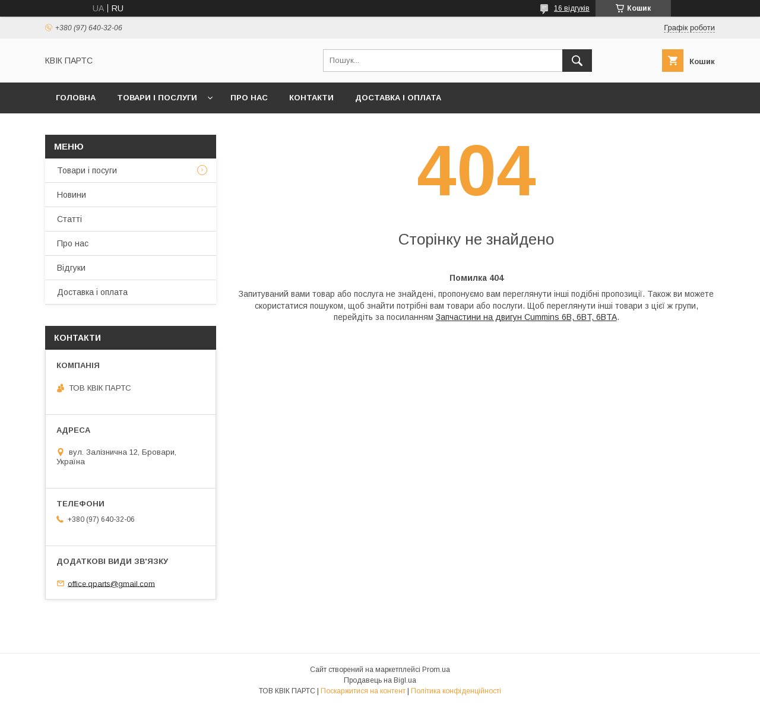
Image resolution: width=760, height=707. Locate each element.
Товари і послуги (157, 97)
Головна (76, 97)
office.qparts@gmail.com (111, 583)
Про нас (249, 97)
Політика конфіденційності (456, 691)
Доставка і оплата (398, 97)
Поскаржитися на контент (363, 691)
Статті (69, 219)
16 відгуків (572, 8)
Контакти (311, 97)
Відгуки (71, 267)
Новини (71, 194)
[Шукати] (577, 60)
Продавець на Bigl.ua (380, 680)
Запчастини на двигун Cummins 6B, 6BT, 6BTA (526, 317)
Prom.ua (436, 669)
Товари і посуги (87, 170)
